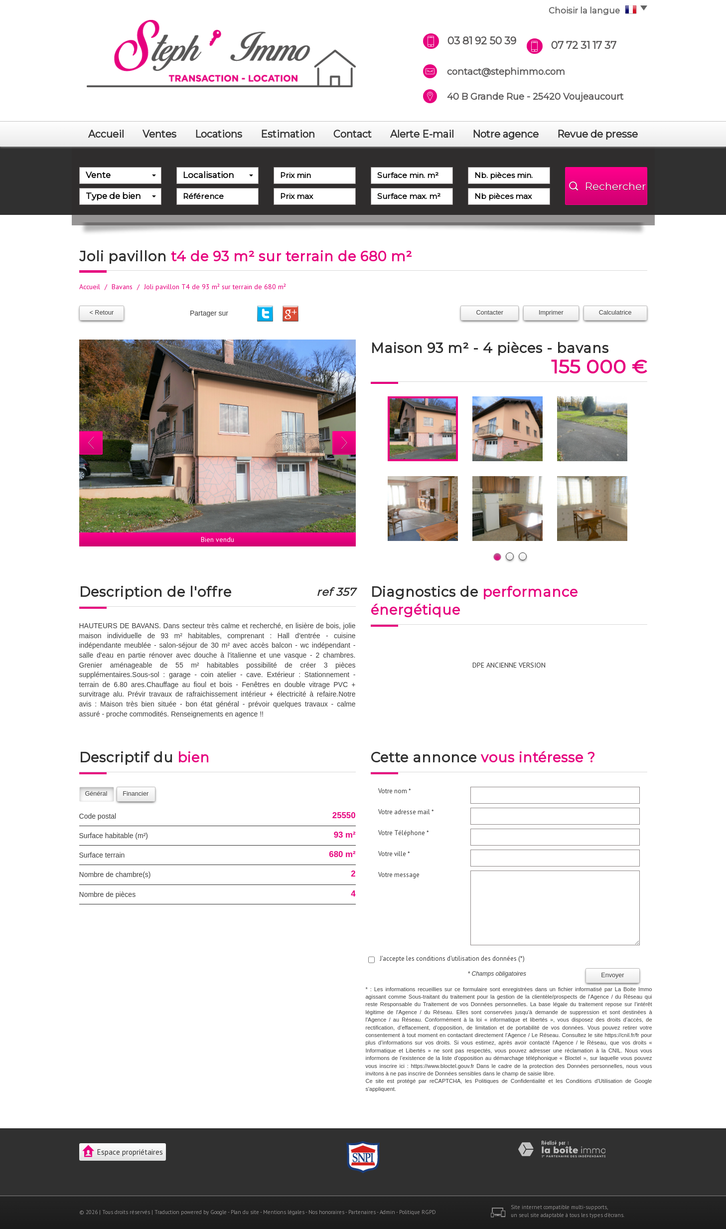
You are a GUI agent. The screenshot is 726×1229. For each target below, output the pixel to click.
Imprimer (551, 312)
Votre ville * (394, 854)
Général (96, 793)
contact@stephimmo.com (506, 71)
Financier (135, 793)
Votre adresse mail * (406, 812)
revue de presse (597, 134)
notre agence (505, 134)
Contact (352, 134)
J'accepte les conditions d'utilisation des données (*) (452, 958)
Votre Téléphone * (403, 833)
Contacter (489, 312)
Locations (218, 134)
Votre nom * (394, 791)
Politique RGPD (417, 1212)
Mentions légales (283, 1212)
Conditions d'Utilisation (594, 1081)
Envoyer (612, 975)
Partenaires (362, 1212)
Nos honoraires (326, 1212)
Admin (387, 1212)
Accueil (106, 134)
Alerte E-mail (422, 134)
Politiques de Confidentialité (510, 1081)
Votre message (399, 875)
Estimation (288, 134)
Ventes (159, 134)
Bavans (122, 286)
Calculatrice (615, 312)
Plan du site (245, 1212)
